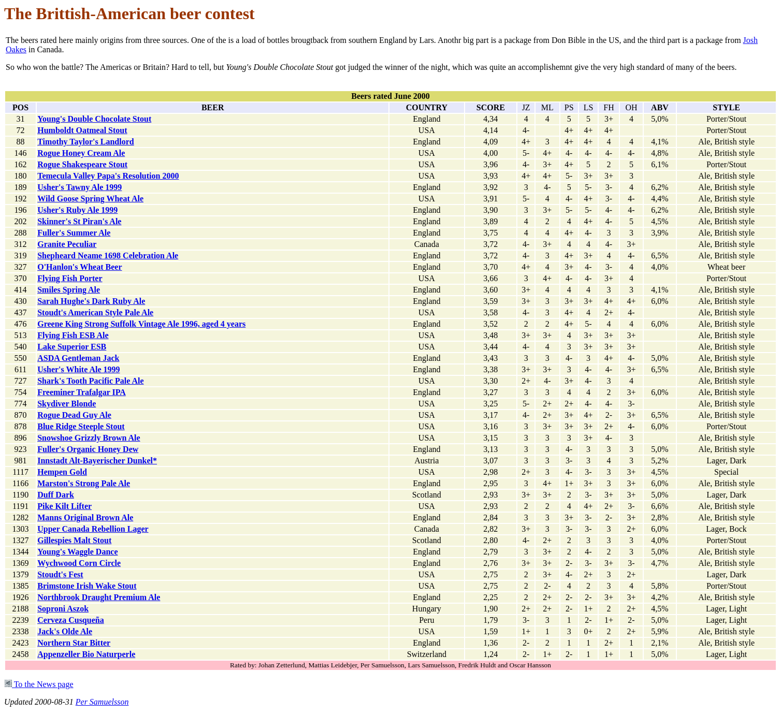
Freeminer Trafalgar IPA (81, 392)
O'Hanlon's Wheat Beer (79, 266)
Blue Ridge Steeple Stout (80, 426)
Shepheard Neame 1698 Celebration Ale (107, 255)
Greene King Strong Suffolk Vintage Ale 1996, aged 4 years (141, 323)
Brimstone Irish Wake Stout (86, 585)
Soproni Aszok (63, 608)
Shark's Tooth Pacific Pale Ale (90, 380)
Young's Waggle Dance (77, 551)
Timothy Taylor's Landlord (85, 141)
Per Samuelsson (102, 701)
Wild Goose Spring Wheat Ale (90, 198)
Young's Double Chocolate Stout (94, 118)
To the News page (39, 684)
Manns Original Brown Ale (85, 517)
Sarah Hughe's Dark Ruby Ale (91, 301)
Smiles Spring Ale (68, 289)
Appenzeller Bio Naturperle (86, 654)
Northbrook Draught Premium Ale (98, 597)
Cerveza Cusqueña (70, 620)
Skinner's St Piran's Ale (79, 221)
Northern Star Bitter (73, 642)
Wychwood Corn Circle (79, 563)
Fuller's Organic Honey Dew (87, 449)
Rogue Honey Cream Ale (81, 153)
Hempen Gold (62, 472)
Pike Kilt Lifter (64, 506)
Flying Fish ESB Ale (72, 335)
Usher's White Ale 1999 (78, 369)
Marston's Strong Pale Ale (83, 483)
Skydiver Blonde (66, 403)
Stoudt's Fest (60, 574)
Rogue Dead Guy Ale (74, 415)
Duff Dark (55, 494)
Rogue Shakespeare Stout (82, 164)
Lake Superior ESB (71, 346)
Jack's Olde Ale (64, 631)
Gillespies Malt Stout (74, 540)
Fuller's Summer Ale (73, 232)
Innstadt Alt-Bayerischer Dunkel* (97, 460)
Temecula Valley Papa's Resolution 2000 (108, 175)
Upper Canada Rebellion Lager (92, 528)
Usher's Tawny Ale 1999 (79, 187)
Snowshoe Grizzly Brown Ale (88, 437)
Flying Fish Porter (69, 278)
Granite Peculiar (66, 244)
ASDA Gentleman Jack (78, 358)
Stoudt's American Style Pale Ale (95, 312)
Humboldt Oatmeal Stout (82, 130)
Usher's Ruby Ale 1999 (77, 210)
